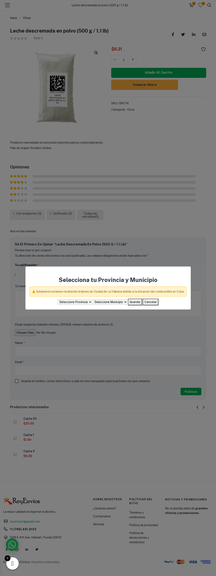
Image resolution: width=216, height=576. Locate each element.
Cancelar (150, 302)
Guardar (135, 302)
